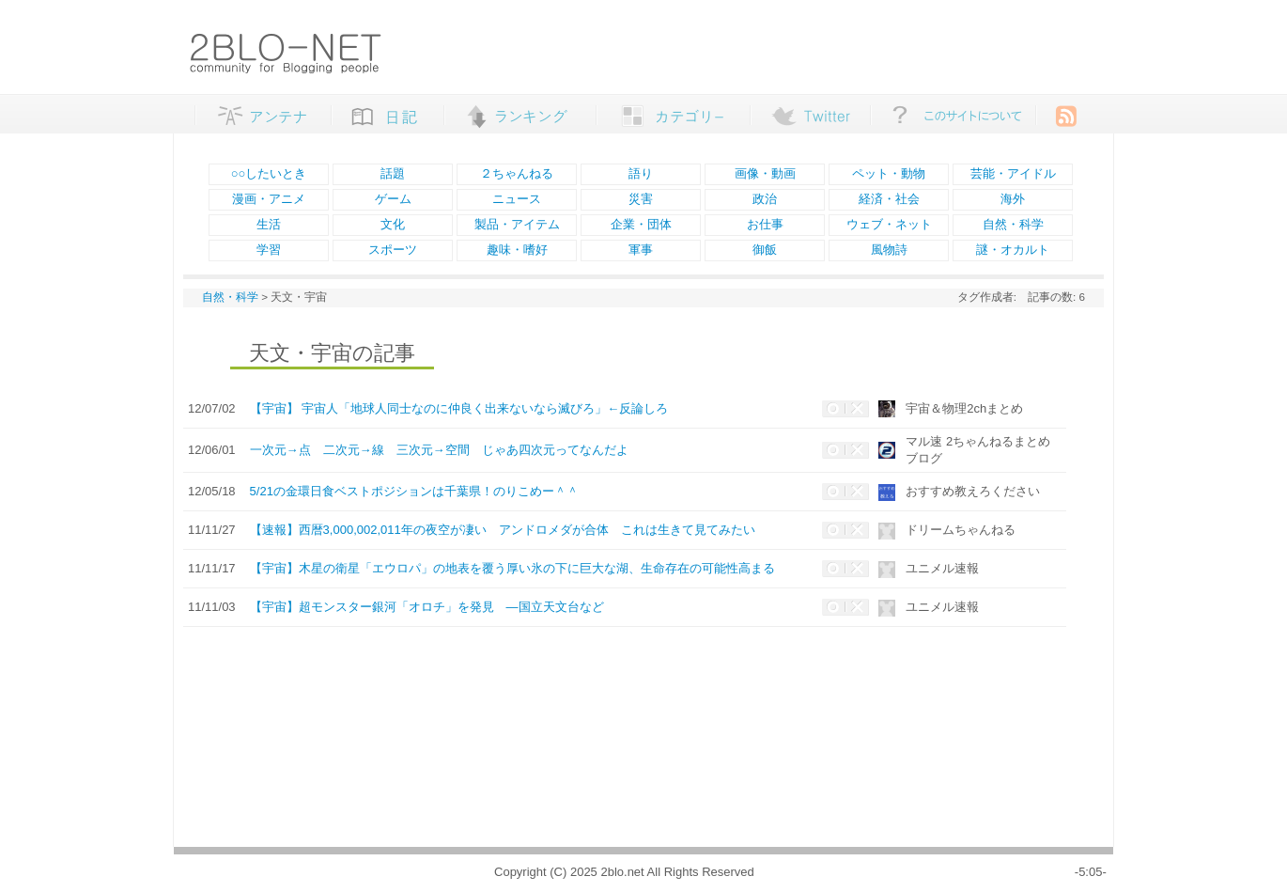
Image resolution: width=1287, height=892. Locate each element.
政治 (764, 199)
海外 (1012, 199)
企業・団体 (641, 224)
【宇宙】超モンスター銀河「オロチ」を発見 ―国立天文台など (427, 607)
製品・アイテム (517, 224)
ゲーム (393, 199)
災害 (640, 199)
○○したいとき (269, 173)
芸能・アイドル (1013, 173)
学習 (268, 250)
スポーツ (392, 250)
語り (640, 173)
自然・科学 (1013, 224)
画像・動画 (765, 173)
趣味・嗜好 (517, 250)
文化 (392, 224)
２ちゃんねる (516, 173)
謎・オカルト (1012, 250)
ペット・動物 (888, 173)
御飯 (764, 250)
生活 (268, 224)
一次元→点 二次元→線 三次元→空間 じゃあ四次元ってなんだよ (439, 450)
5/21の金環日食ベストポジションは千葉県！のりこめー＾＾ (414, 491)
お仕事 (765, 224)
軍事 (640, 250)
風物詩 (889, 250)
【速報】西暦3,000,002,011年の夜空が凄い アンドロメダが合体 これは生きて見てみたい (502, 530)
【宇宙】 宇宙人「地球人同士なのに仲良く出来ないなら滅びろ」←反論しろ (459, 408)
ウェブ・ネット (889, 224)
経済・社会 (889, 199)
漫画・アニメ (268, 199)
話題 (392, 173)
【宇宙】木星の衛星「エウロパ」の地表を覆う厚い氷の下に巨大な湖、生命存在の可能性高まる (512, 568)
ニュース (516, 199)
